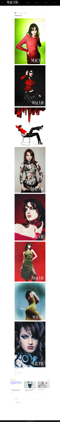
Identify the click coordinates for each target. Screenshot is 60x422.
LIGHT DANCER (41, 389)
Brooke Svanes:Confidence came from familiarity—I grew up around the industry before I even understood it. (16, 390)
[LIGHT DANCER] (44, 384)
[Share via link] (21, 372)
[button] (41, 6)
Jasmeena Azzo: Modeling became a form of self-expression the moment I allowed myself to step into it (30, 390)
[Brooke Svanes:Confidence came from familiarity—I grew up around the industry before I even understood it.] (16, 384)
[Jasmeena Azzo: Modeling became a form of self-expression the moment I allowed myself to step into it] (30, 384)
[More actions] (44, 12)
